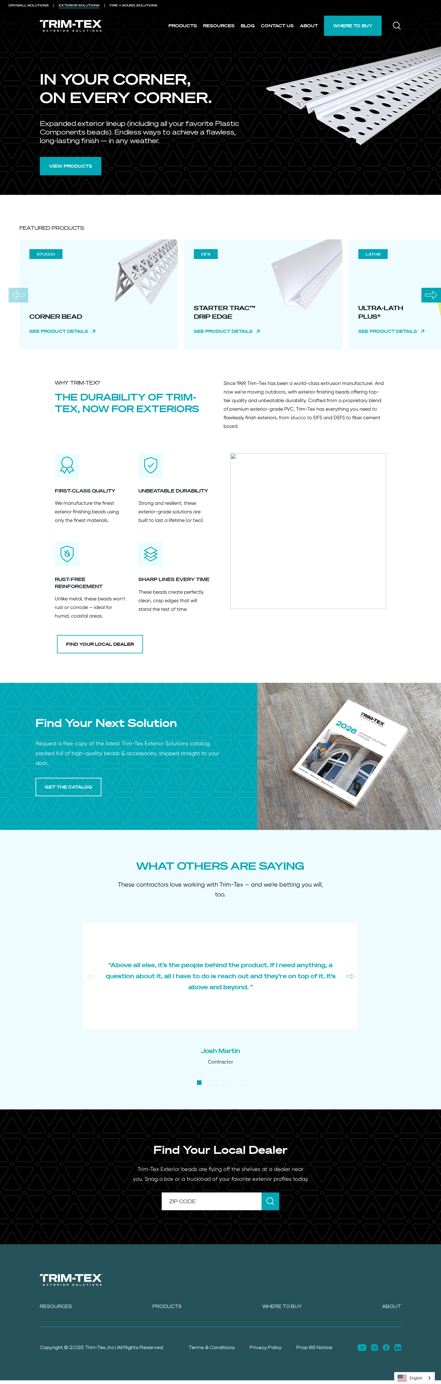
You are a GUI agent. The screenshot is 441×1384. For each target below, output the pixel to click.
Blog (248, 26)
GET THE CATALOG (68, 787)
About (309, 26)
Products (182, 26)
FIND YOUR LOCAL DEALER (100, 644)
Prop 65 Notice (314, 1347)
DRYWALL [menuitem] (29, 5)
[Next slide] (431, 295)
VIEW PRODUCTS (70, 166)
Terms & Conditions (211, 1347)
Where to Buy (352, 26)
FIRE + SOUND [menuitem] (133, 5)
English (410, 1378)
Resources (219, 26)
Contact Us (277, 26)
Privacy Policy (266, 1347)
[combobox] (414, 1378)
